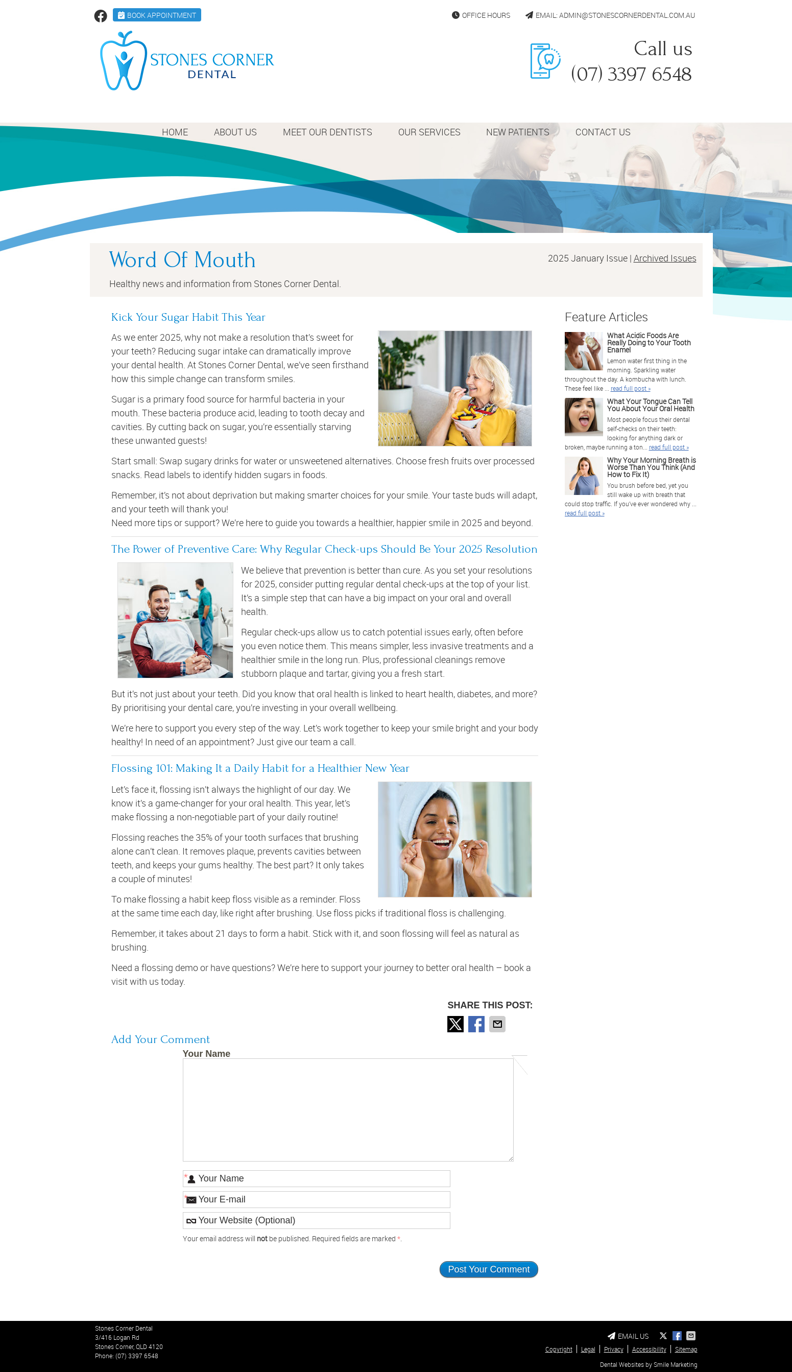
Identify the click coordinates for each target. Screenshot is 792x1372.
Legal (588, 1349)
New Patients (517, 132)
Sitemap (686, 1349)
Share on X (456, 1024)
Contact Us (603, 132)
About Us (235, 132)
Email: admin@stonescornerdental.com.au (610, 15)
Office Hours (481, 15)
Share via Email (498, 1024)
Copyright (558, 1349)
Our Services (429, 132)
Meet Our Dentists (327, 132)
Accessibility (649, 1349)
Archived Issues (665, 258)
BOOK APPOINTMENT (157, 15)
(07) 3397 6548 (136, 1356)
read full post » (631, 388)
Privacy (613, 1349)
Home (175, 132)
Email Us (628, 1336)
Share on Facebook (477, 1024)
